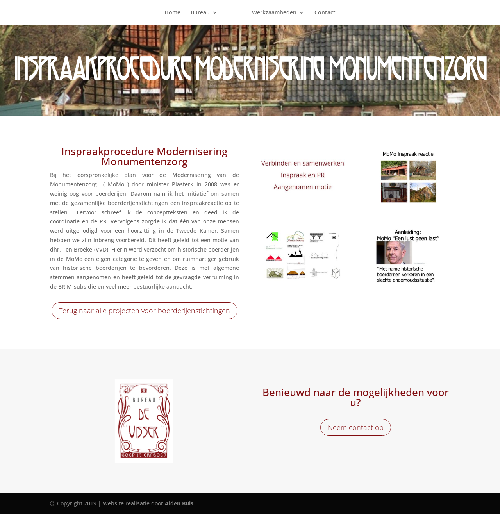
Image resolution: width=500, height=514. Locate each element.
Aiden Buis (179, 503)
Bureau (200, 13)
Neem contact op (356, 427)
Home (172, 13)
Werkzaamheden (274, 13)
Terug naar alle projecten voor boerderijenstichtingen (144, 310)
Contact (325, 13)
